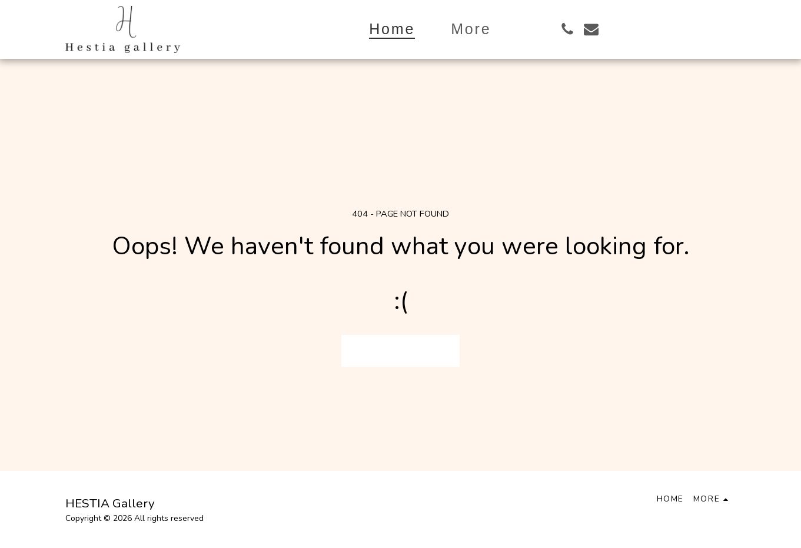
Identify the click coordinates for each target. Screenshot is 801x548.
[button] (567, 29)
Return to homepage (401, 350)
